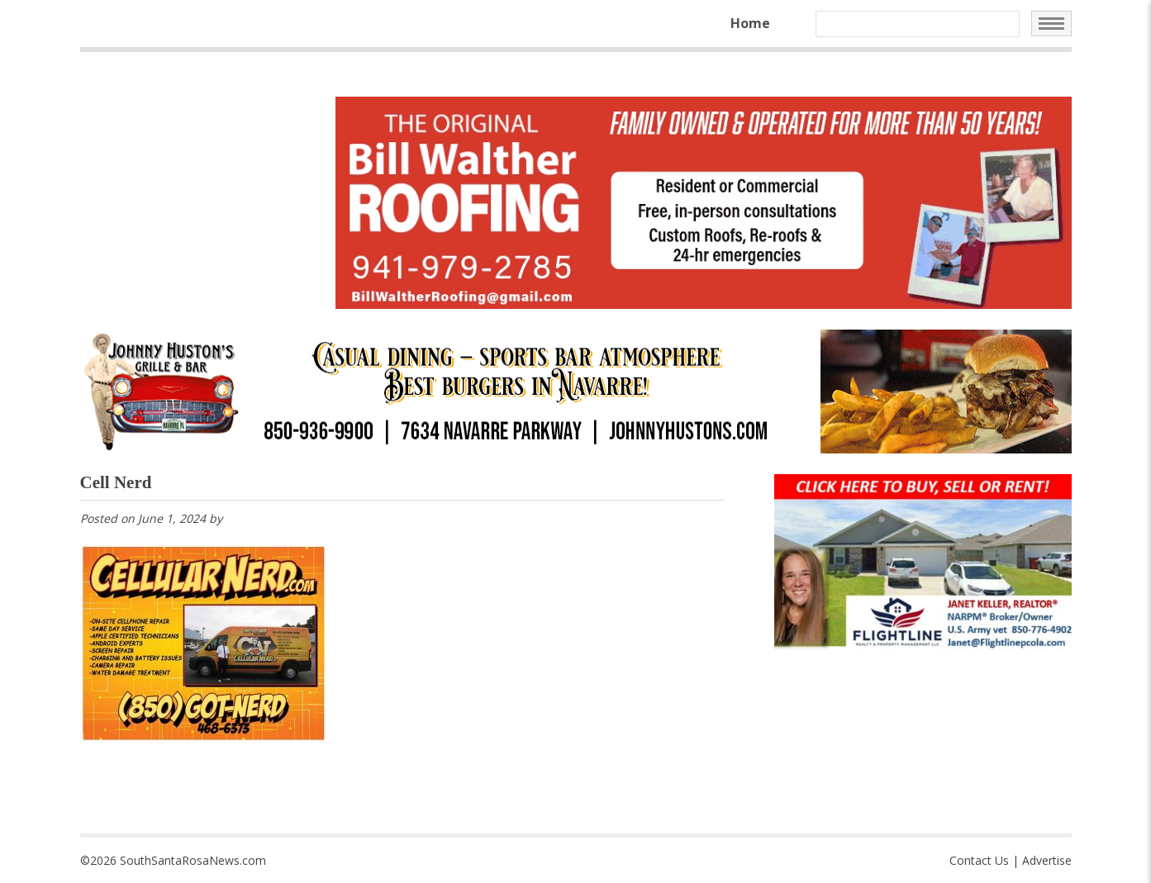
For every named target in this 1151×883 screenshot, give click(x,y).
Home (750, 23)
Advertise (1047, 860)
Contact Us (979, 860)
